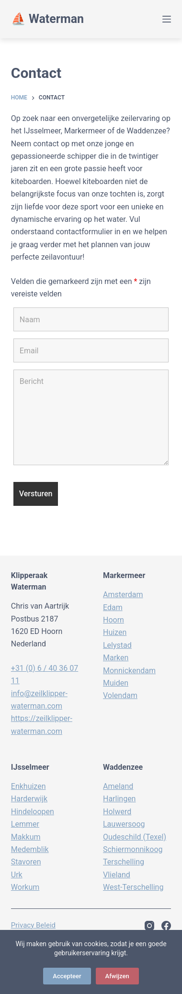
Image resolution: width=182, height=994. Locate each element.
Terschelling (123, 861)
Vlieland (116, 874)
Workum (25, 887)
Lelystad (117, 645)
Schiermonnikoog (133, 849)
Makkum (26, 836)
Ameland (118, 786)
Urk (17, 874)
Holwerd (117, 811)
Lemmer (25, 824)
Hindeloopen (32, 811)
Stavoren (26, 861)
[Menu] (166, 19)
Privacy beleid (33, 925)
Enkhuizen (28, 786)
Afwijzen (117, 976)
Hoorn (113, 619)
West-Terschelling (133, 887)
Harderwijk (29, 798)
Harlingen (119, 798)
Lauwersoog (124, 824)
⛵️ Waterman (47, 19)
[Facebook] (166, 925)
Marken (115, 657)
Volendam (120, 695)
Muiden (115, 683)
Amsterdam (123, 594)
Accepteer (67, 976)
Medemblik (30, 849)
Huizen (114, 632)
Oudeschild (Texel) (134, 836)
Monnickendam (129, 670)
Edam (113, 607)
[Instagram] (149, 925)
